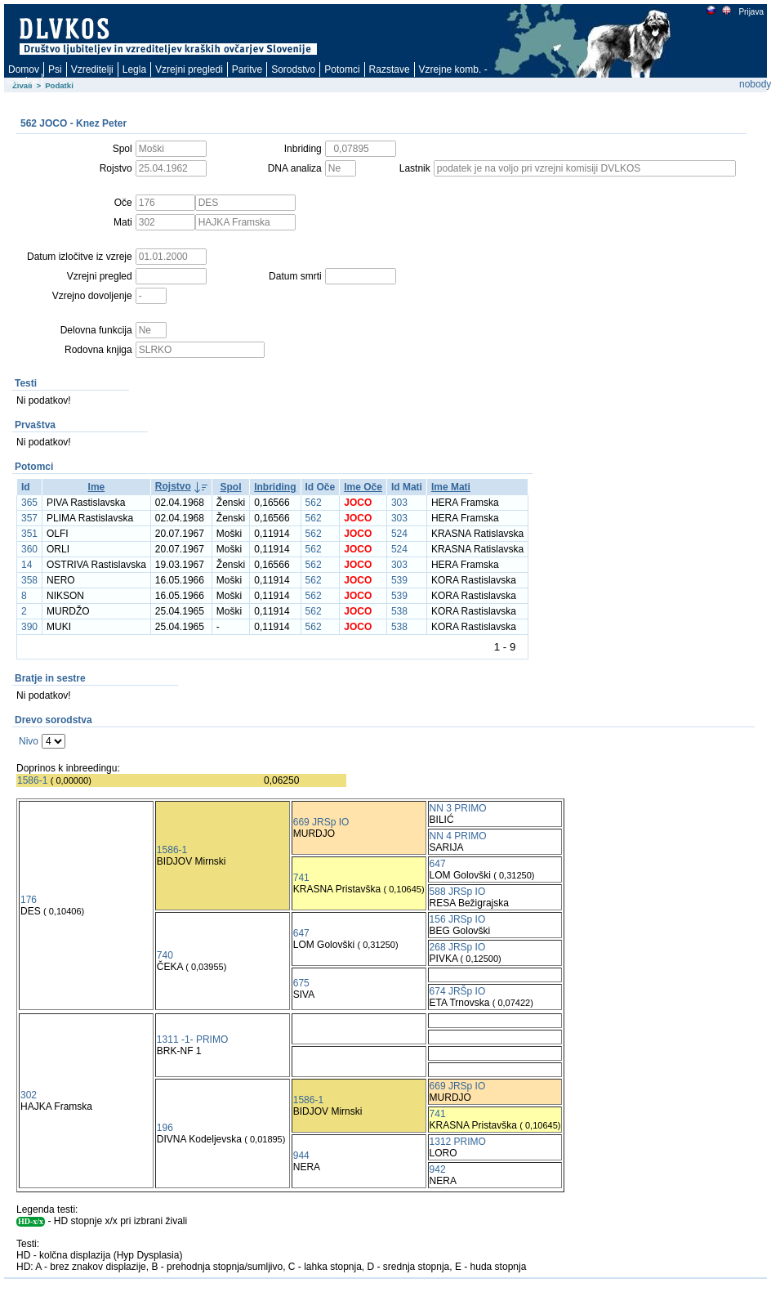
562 (313, 502)
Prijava (751, 11)
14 (26, 564)
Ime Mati (450, 487)
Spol (231, 487)
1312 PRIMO (458, 1141)
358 (29, 580)
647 (438, 864)
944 (301, 1155)
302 (28, 1095)
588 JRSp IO (458, 891)
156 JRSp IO (458, 919)
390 (29, 627)
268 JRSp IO (458, 947)
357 (29, 518)
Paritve (247, 69)
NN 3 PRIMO (458, 808)
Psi (55, 69)
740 (165, 955)
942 (438, 1169)
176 (28, 899)
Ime (96, 487)
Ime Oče (363, 487)
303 (399, 502)
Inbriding (275, 487)
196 (165, 1127)
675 (301, 983)
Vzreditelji (92, 69)
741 (301, 877)
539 (399, 580)
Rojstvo (173, 486)
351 (29, 533)
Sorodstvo (293, 69)
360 (29, 549)
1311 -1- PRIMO (192, 1039)
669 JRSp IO (321, 822)
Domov (23, 69)
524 (399, 533)
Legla (134, 69)
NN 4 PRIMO (458, 836)
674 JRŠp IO (458, 991)
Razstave (389, 69)
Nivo (28, 741)
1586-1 (32, 780)
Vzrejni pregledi (189, 69)
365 (29, 502)
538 (399, 611)
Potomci (341, 69)
